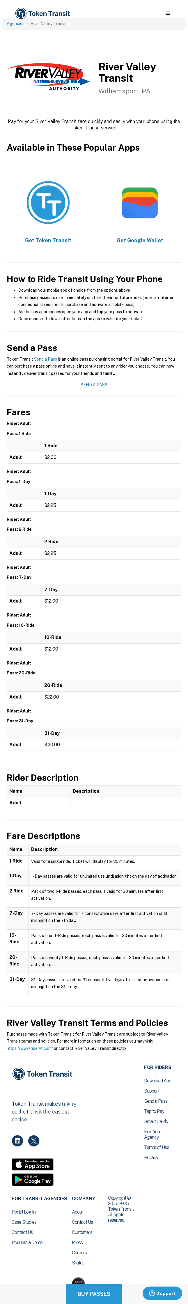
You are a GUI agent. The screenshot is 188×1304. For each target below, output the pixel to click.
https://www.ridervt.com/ (30, 1048)
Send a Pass (45, 359)
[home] (42, 13)
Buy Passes (94, 1294)
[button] (167, 13)
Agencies (15, 23)
